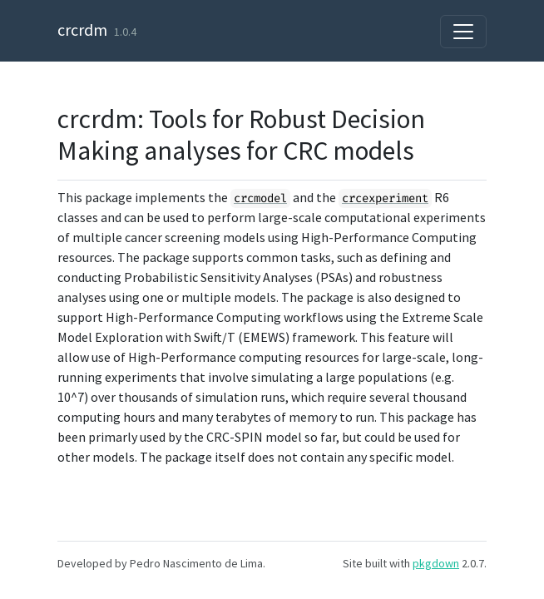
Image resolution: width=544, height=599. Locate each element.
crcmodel (260, 198)
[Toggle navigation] (463, 31)
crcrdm (82, 29)
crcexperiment (385, 198)
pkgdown (436, 563)
